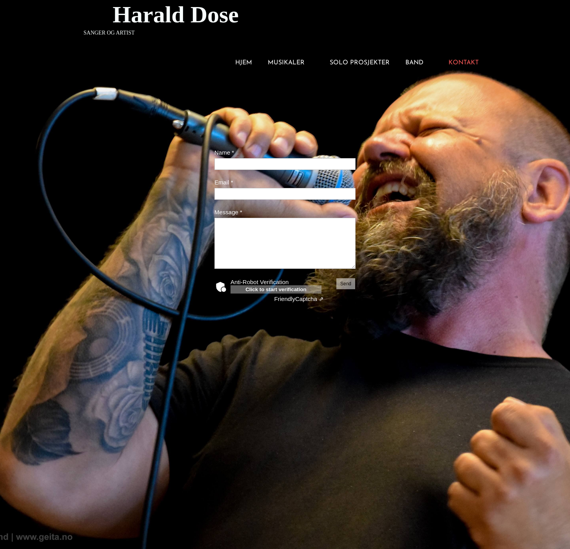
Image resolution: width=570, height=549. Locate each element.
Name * (224, 152)
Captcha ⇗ (299, 298)
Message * (228, 212)
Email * (223, 182)
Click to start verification (276, 289)
